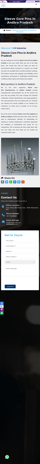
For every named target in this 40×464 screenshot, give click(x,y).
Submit (10, 286)
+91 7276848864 (11, 216)
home (8, 30)
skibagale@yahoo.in (12, 224)
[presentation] (18, 281)
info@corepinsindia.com (13, 222)
